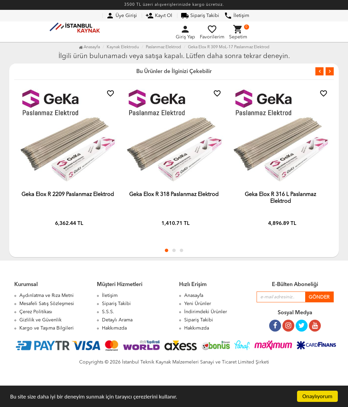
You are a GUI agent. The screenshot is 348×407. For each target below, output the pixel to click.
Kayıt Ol (158, 15)
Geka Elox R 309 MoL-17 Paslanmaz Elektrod (228, 47)
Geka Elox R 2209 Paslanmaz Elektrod (67, 194)
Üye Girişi (121, 15)
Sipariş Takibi (200, 15)
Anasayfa (89, 47)
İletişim (236, 15)
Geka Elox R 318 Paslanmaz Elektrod (174, 194)
